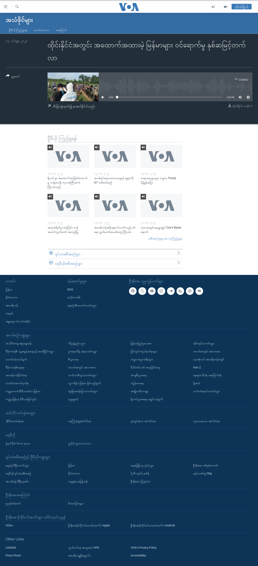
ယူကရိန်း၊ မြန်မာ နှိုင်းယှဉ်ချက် (84, 383)
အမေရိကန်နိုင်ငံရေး (16, 375)
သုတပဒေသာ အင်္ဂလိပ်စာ (206, 421)
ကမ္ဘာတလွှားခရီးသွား (142, 359)
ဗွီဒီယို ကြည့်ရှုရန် (18, 30)
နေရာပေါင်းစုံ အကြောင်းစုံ (207, 375)
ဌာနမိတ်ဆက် (13, 503)
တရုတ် (9, 313)
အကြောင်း (61, 30)
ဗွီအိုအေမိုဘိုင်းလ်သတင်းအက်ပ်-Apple (89, 525)
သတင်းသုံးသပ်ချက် (16, 359)
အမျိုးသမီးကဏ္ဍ (139, 391)
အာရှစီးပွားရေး (139, 375)
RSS (70, 289)
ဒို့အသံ (196, 383)
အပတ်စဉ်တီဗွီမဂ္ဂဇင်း (17, 481)
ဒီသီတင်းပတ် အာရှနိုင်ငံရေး (145, 367)
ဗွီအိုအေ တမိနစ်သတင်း (205, 465)
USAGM (11, 547)
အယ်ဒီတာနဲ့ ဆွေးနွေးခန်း (19, 343)
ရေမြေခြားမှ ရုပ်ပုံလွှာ (142, 465)
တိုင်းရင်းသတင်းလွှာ (204, 343)
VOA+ (9, 525)
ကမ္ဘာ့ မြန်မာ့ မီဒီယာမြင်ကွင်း (21, 399)
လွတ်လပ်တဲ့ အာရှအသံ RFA (83, 547)
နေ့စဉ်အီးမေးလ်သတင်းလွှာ (82, 305)
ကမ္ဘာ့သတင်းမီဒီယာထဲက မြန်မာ (23, 391)
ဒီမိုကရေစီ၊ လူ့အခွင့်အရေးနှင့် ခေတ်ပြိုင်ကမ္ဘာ (30, 351)
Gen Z (197, 367)
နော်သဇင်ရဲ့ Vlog (202, 473)
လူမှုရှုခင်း (73, 399)
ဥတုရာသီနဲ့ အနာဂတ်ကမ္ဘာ (82, 351)
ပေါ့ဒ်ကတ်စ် (74, 297)
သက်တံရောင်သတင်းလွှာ (206, 391)
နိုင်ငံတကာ (11, 297)
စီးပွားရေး (73, 359)
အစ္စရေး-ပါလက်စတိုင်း (18, 321)
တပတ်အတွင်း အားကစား (82, 367)
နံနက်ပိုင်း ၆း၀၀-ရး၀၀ (18, 443)
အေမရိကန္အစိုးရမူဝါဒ (79, 555)
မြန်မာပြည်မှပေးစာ (141, 343)
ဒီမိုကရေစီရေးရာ (15, 367)
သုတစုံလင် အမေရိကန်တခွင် (208, 359)
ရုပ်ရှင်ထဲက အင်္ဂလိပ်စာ (143, 421)
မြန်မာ (9, 289)
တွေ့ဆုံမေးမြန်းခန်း (78, 481)
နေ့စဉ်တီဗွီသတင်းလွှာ (17, 465)
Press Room (13, 555)
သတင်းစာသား (41, 30)
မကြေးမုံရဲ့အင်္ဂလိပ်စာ (79, 421)
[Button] (12, 76)
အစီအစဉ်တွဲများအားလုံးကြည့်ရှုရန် (165, 238)
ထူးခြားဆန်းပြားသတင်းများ (83, 391)
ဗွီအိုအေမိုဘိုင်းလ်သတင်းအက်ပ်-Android (153, 525)
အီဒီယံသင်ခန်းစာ (15, 421)
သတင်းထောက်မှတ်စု (17, 383)
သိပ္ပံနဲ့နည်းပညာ (76, 343)
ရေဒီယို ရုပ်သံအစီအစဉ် (18, 473)
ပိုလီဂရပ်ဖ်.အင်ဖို (140, 473)
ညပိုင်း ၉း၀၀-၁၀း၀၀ (79, 443)
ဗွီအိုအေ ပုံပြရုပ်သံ (140, 481)
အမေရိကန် (12, 305)
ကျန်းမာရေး (137, 383)
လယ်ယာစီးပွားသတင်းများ (82, 375)
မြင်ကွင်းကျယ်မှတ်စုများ (144, 351)
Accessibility (138, 555)
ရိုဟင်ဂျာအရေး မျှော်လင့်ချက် (147, 399)
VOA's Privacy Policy (144, 547)
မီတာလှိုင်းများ (76, 503)
